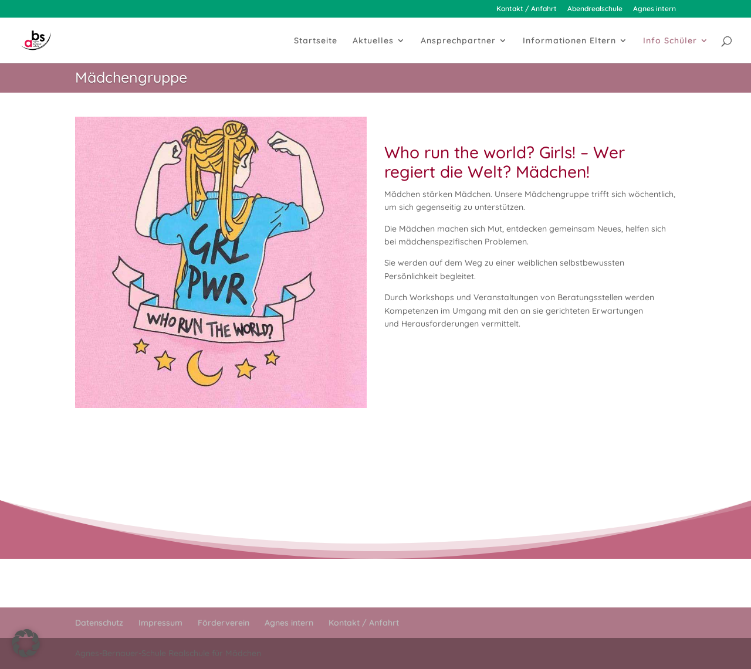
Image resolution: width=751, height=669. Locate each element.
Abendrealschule (595, 9)
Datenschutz (99, 622)
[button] (26, 643)
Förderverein (223, 622)
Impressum (160, 622)
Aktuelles (373, 41)
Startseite (315, 41)
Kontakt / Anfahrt (526, 9)
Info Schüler (670, 41)
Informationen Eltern (569, 41)
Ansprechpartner (458, 41)
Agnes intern (654, 9)
